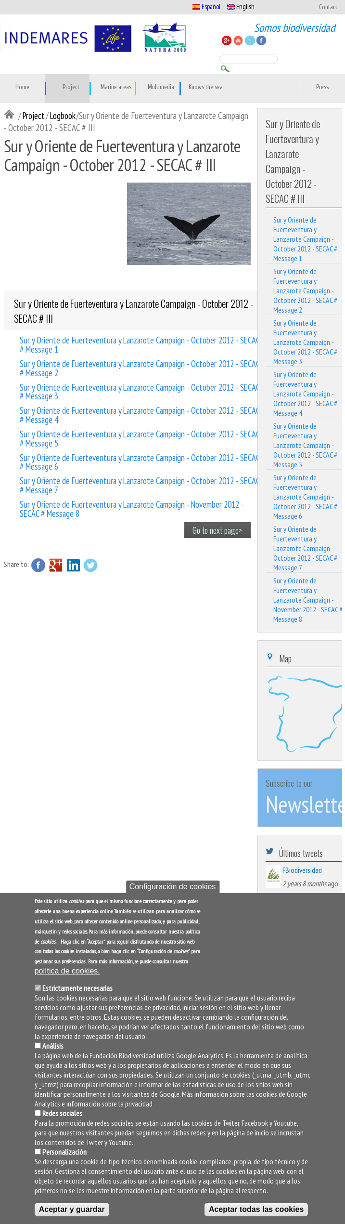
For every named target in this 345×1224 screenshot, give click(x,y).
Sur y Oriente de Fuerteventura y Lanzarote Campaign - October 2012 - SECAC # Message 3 (139, 391)
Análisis (53, 1046)
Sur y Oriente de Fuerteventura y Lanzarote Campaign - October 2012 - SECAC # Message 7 (139, 484)
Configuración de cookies (172, 886)
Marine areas (116, 87)
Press (322, 87)
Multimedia (161, 87)
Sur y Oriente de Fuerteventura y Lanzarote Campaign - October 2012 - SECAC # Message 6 (139, 461)
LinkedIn (73, 565)
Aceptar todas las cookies (256, 1209)
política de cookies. (67, 971)
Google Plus (56, 565)
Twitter (90, 565)
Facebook (38, 565)
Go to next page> (217, 530)
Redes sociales (62, 1113)
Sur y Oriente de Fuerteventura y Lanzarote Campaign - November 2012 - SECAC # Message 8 (131, 508)
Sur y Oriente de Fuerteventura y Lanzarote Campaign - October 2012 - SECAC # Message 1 (139, 344)
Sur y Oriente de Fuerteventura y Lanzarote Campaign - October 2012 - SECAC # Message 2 (139, 367)
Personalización (64, 1152)
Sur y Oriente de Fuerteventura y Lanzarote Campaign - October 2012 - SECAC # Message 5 (139, 437)
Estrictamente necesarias (77, 988)
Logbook (63, 115)
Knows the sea (206, 87)
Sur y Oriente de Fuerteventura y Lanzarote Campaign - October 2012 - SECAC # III (133, 311)
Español (206, 6)
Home (22, 87)
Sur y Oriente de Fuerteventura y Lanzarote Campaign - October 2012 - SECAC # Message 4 (139, 414)
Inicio (11, 115)
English (241, 6)
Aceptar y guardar (72, 1209)
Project (71, 87)
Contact (328, 7)
